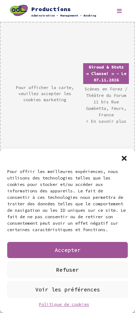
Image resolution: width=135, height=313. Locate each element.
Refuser (67, 269)
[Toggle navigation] (119, 11)
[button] (124, 157)
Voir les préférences (67, 289)
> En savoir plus (106, 121)
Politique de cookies (64, 304)
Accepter (68, 250)
